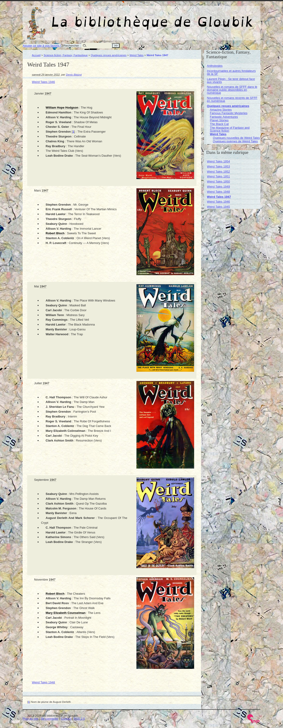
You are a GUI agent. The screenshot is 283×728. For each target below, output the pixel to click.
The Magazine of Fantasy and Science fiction (230, 129)
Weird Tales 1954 (218, 161)
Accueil (36, 55)
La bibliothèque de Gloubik (190, 18)
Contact (66, 718)
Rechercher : (72, 45)
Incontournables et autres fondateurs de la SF (231, 72)
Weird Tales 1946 (43, 82)
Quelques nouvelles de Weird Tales (236, 138)
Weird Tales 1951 (218, 176)
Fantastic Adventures (224, 117)
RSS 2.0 (79, 718)
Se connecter (50, 718)
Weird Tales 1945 (218, 206)
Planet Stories (219, 120)
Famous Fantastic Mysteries (228, 113)
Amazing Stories (221, 109)
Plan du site (30, 718)
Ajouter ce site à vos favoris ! (42, 45)
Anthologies (215, 65)
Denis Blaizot (74, 74)
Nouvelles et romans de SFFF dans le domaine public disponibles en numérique (232, 89)
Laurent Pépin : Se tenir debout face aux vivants (231, 80)
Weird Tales (136, 55)
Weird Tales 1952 (218, 171)
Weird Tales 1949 (218, 186)
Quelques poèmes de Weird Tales (235, 141)
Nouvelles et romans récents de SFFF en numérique (232, 99)
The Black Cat (219, 124)
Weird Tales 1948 (43, 682)
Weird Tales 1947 (219, 196)
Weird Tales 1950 (218, 181)
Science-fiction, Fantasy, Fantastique (66, 55)
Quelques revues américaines (108, 55)
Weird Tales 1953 (218, 166)
